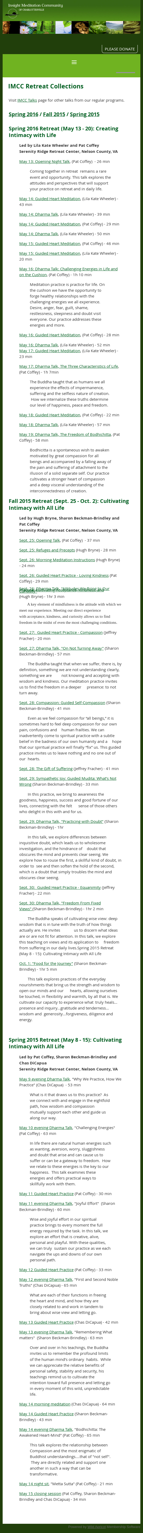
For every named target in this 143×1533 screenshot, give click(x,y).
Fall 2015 (54, 114)
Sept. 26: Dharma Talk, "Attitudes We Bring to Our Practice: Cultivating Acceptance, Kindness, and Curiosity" (64, 590)
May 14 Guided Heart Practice (46, 1413)
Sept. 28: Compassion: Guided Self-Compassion (62, 702)
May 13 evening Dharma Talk (45, 1331)
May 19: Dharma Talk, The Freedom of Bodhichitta (65, 434)
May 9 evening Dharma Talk (44, 1079)
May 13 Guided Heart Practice (46, 1322)
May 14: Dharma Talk (38, 214)
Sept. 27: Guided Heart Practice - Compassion (61, 632)
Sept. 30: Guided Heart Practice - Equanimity (60, 887)
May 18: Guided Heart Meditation (49, 414)
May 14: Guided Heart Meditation (49, 198)
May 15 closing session (40, 1493)
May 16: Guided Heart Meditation (49, 334)
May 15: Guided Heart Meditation (49, 243)
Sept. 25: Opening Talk (39, 540)
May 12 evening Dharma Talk (45, 1279)
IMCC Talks (27, 100)
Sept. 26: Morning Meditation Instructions (57, 559)
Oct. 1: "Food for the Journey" (46, 963)
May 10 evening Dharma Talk (45, 1127)
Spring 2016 (23, 114)
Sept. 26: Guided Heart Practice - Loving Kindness (64, 575)
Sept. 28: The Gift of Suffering (46, 768)
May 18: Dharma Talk (38, 424)
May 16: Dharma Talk (38, 344)
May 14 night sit (34, 1483)
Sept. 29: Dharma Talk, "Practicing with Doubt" (61, 821)
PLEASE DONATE (120, 48)
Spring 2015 (84, 114)
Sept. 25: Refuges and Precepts (47, 550)
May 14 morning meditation (44, 1404)
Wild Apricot (97, 1527)
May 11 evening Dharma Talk (45, 1203)
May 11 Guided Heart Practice (46, 1193)
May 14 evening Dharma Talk (45, 1429)
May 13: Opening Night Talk (44, 161)
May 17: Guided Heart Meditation (49, 350)
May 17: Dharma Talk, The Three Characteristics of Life (68, 366)
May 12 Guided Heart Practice (46, 1269)
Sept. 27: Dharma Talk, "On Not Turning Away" (61, 648)
